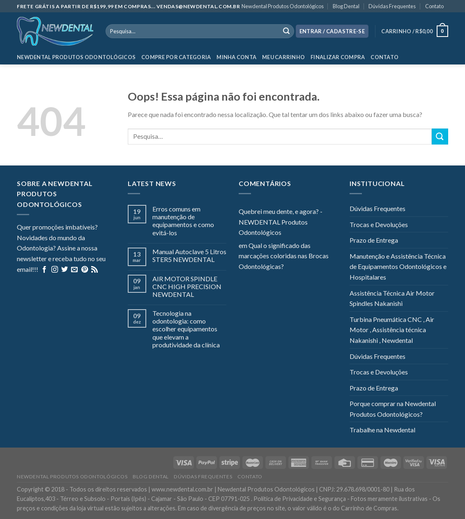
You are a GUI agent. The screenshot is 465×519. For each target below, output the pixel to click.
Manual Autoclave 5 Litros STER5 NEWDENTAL (189, 255)
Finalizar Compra (338, 57)
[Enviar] (440, 137)
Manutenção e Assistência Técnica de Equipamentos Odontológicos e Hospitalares (398, 266)
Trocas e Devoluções (379, 224)
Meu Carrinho (283, 57)
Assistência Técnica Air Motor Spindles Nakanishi (392, 298)
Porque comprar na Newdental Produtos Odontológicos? (393, 409)
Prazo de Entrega (374, 240)
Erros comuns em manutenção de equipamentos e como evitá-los (183, 221)
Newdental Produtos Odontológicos (283, 6)
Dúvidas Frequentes (392, 6)
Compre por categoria (176, 57)
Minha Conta (236, 57)
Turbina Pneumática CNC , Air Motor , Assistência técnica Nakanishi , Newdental (392, 329)
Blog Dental (346, 6)
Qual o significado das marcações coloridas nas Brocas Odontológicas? (284, 255)
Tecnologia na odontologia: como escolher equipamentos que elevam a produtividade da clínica (186, 329)
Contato (434, 6)
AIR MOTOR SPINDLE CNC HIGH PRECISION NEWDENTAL (186, 286)
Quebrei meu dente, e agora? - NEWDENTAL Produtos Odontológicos (280, 221)
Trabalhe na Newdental (382, 430)
